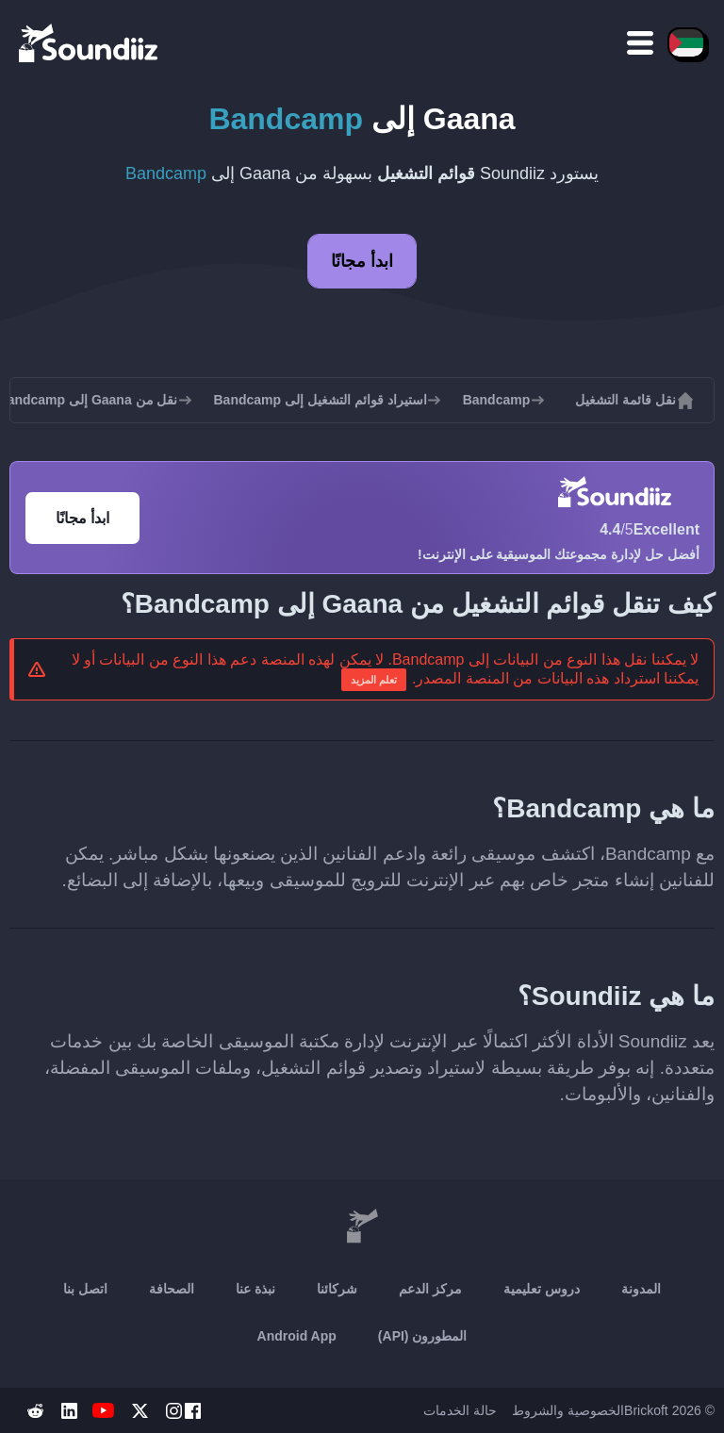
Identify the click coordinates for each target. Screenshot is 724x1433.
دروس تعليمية (541, 1288)
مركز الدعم (430, 1288)
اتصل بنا (85, 1288)
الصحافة (171, 1288)
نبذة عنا (255, 1288)
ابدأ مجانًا (362, 261)
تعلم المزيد (374, 679)
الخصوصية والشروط (568, 1410)
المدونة (641, 1288)
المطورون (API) (423, 1335)
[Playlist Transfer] (89, 42)
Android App (297, 1335)
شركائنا (337, 1288)
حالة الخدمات (460, 1410)
